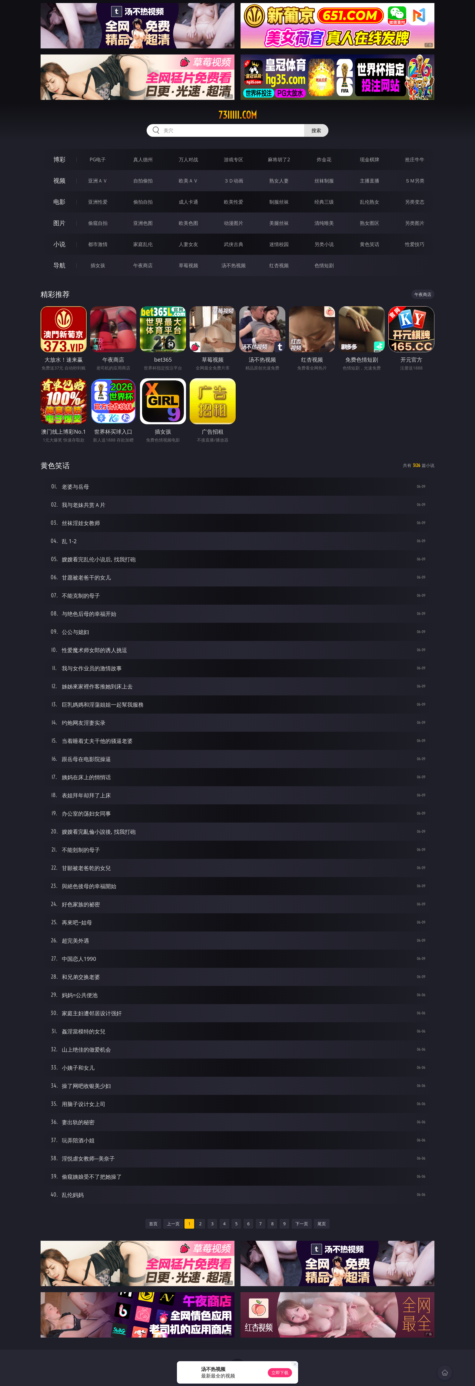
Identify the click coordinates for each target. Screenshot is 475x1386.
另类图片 (414, 223)
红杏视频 (279, 265)
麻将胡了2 (279, 159)
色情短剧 (324, 265)
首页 (153, 1224)
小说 (59, 244)
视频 (59, 180)
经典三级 (324, 202)
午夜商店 (143, 265)
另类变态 (414, 202)
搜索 (316, 130)
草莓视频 (188, 265)
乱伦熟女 (369, 202)
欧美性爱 (233, 202)
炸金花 (324, 159)
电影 (59, 202)
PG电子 (98, 159)
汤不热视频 (233, 265)
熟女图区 (369, 223)
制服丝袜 (279, 202)
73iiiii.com (237, 115)
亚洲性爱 (98, 202)
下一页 (301, 1224)
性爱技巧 (414, 244)
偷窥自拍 (98, 223)
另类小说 (324, 244)
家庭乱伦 (143, 244)
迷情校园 (279, 244)
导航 (59, 265)
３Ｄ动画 (233, 180)
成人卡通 (188, 202)
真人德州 (143, 159)
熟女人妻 (279, 180)
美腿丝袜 (279, 223)
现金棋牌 (369, 159)
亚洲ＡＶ (98, 180)
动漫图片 (233, 223)
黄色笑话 (369, 244)
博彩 (59, 159)
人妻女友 (188, 244)
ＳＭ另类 (414, 180)
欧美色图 (188, 223)
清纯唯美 (324, 223)
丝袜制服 (324, 180)
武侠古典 (233, 244)
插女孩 (98, 265)
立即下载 (279, 1372)
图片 (59, 223)
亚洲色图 (143, 223)
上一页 (173, 1224)
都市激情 (98, 244)
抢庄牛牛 (414, 159)
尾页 (321, 1224)
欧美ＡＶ (188, 180)
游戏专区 (233, 159)
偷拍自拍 (143, 202)
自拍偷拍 (143, 180)
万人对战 (188, 159)
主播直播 (369, 180)
